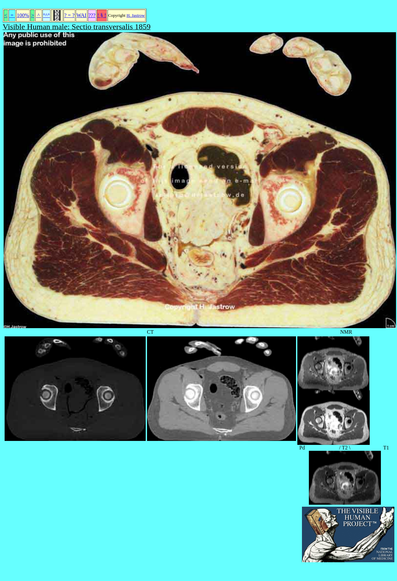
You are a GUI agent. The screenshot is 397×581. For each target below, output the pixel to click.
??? (91, 15)
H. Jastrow (136, 15)
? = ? (69, 15)
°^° (46, 15)
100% (23, 15)
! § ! (101, 15)
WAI (81, 15)
